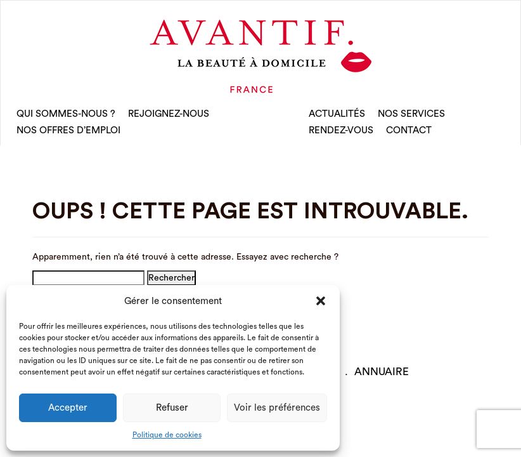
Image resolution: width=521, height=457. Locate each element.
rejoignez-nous (168, 114)
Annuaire (381, 371)
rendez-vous (341, 130)
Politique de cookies (167, 435)
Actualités (337, 114)
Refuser (172, 408)
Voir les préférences (277, 408)
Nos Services (411, 114)
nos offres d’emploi (68, 130)
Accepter (67, 408)
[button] (320, 301)
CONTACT (409, 130)
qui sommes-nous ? (65, 114)
